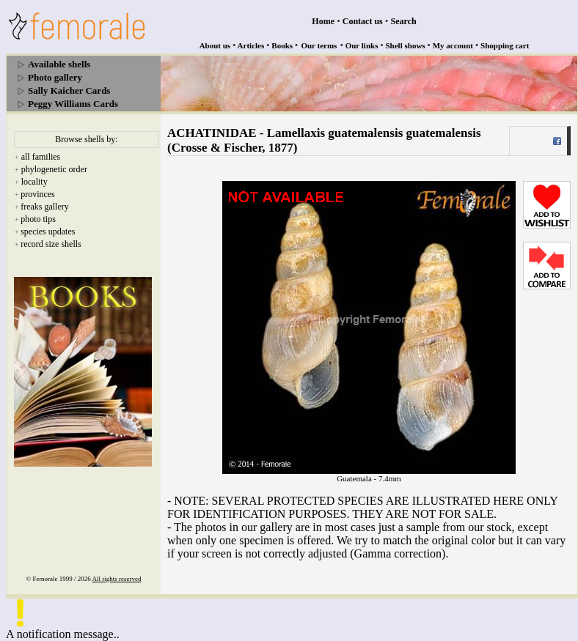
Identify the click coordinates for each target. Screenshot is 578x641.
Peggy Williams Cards (73, 103)
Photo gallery (55, 77)
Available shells (59, 64)
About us (215, 45)
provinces (38, 194)
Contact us (363, 21)
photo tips (38, 219)
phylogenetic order (54, 169)
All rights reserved (117, 578)
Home (323, 21)
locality (34, 182)
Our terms (319, 45)
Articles (251, 45)
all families (41, 157)
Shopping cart (504, 45)
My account (453, 45)
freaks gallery (45, 206)
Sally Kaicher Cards (69, 90)
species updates (48, 231)
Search (404, 21)
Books (282, 45)
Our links (361, 45)
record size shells (51, 244)
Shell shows (405, 45)
